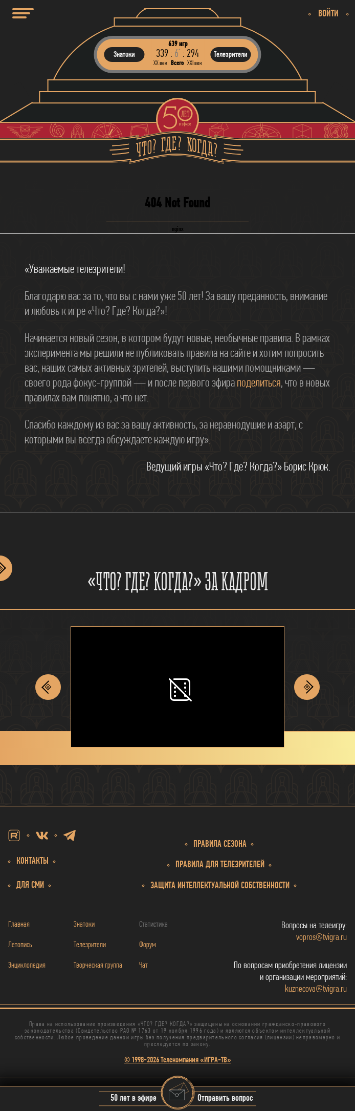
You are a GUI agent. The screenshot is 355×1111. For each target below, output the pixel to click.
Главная (19, 925)
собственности (220, 886)
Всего (177, 63)
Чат (143, 966)
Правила (219, 865)
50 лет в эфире (133, 1099)
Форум (147, 945)
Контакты (32, 861)
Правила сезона (220, 844)
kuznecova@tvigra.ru (316, 989)
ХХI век (194, 63)
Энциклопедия (27, 966)
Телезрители (90, 945)
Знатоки (84, 925)
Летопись (20, 945)
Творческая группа (98, 966)
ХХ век (160, 63)
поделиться (259, 383)
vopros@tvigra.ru (321, 938)
